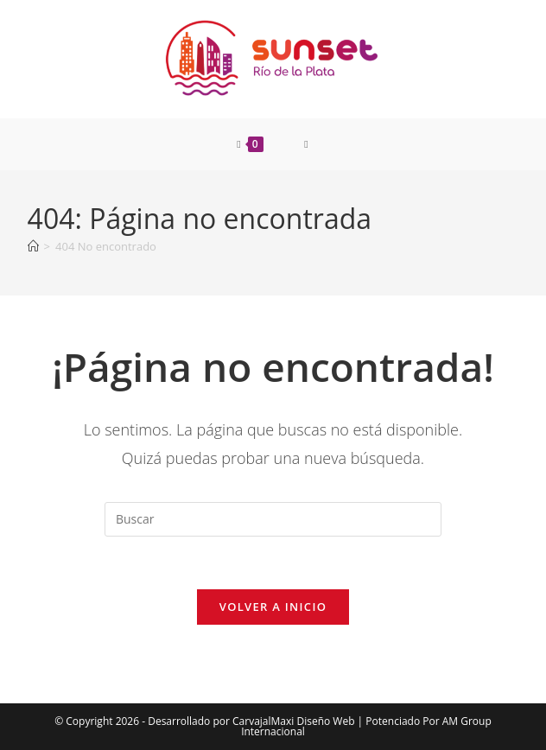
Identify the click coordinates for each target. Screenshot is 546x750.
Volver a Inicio (273, 606)
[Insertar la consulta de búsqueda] (273, 519)
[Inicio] (33, 246)
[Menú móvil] (306, 144)
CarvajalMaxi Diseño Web (293, 721)
